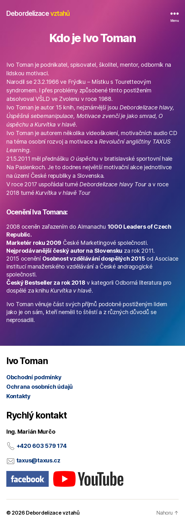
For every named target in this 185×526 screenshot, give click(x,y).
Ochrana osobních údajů (39, 386)
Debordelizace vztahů (53, 513)
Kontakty (18, 396)
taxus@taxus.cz (38, 460)
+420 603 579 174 (41, 445)
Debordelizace (38, 13)
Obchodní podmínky (33, 377)
